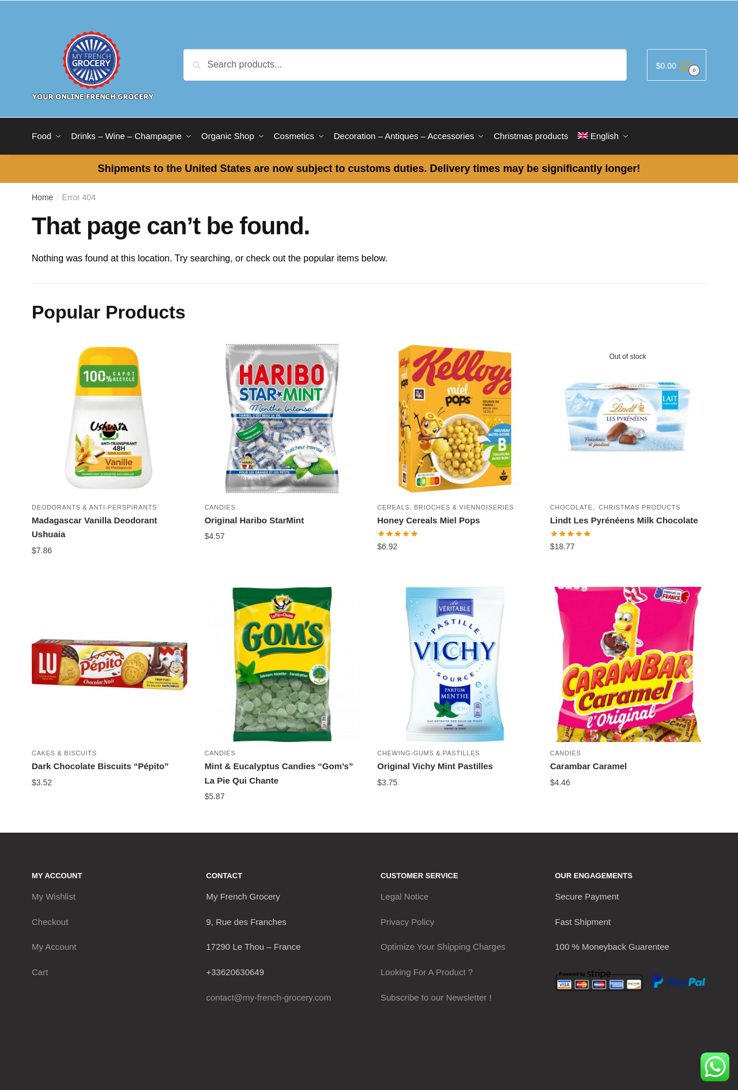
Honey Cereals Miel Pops (428, 518)
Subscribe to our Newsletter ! (436, 995)
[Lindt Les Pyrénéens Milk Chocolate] (628, 417)
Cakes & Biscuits (64, 751)
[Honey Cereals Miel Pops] (455, 417)
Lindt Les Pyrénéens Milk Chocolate (624, 518)
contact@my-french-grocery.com (269, 995)
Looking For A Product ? (427, 970)
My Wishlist (54, 894)
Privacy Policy (407, 919)
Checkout (50, 919)
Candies (220, 505)
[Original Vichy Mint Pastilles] (455, 662)
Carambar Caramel (588, 764)
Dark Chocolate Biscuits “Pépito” (100, 764)
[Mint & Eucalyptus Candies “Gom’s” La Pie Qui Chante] (282, 662)
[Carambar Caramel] (628, 662)
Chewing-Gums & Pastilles (428, 751)
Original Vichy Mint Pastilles (435, 764)
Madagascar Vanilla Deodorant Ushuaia (94, 525)
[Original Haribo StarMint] (282, 417)
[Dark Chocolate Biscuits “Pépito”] (109, 662)
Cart (40, 970)
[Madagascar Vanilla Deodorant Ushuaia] (109, 417)
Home (42, 195)
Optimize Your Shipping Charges (443, 945)
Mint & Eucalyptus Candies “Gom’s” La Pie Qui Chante (279, 771)
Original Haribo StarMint (254, 518)
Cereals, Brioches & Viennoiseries (445, 505)
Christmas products (639, 505)
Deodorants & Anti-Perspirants (94, 505)
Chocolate (571, 505)
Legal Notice (404, 894)
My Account (54, 945)
